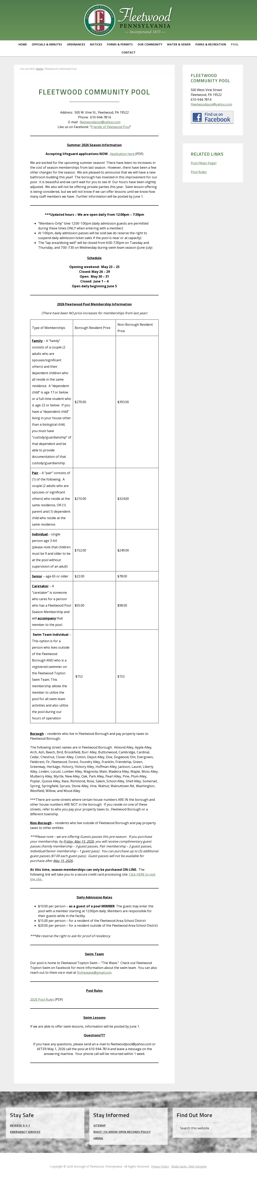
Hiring (98, 1138)
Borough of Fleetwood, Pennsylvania (128, 20)
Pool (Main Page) (203, 163)
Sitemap (99, 1125)
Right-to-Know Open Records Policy (122, 1132)
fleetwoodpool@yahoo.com (100, 122)
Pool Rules (199, 172)
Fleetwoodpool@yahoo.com (211, 104)
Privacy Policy (160, 1166)
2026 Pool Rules (42, 999)
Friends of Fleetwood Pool (110, 127)
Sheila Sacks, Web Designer (189, 1166)
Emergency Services (25, 1132)
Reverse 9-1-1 (20, 1125)
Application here (122, 154)
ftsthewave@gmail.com (94, 972)
